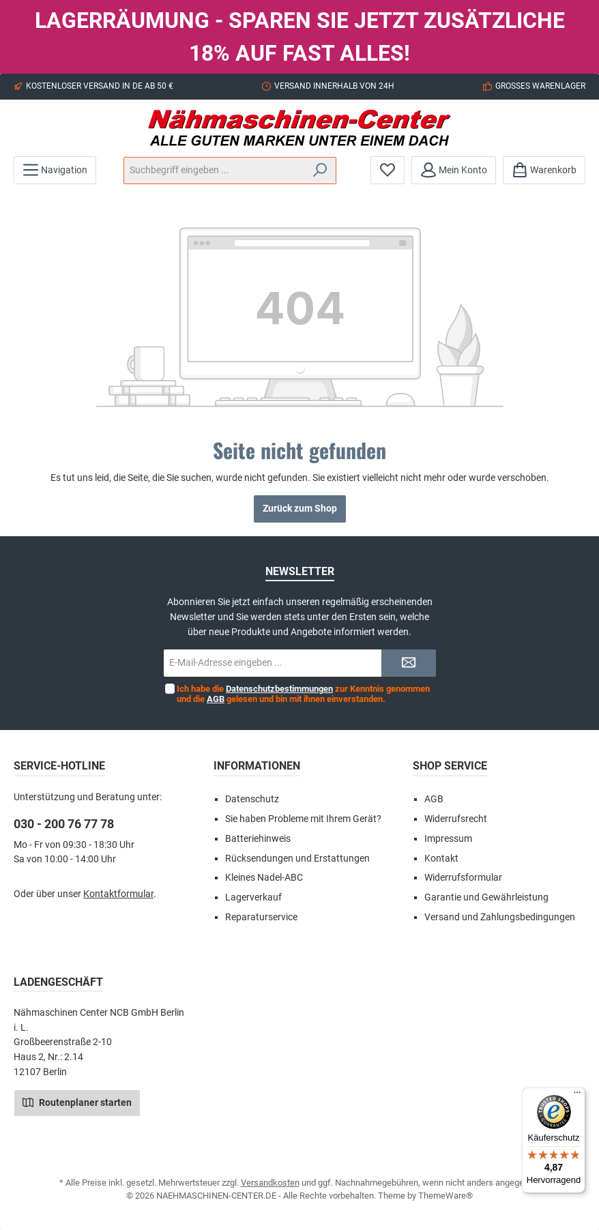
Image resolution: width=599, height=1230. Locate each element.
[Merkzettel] (387, 170)
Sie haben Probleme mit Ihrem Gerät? (303, 819)
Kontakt (441, 858)
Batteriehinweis (258, 839)
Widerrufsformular (463, 877)
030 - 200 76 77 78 (64, 824)
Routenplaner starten (77, 1102)
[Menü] (55, 170)
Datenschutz (252, 799)
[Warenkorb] (544, 170)
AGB (215, 699)
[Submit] (408, 663)
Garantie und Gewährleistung (486, 897)
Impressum (448, 839)
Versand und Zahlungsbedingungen (499, 917)
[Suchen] (320, 170)
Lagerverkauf (253, 897)
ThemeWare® (445, 1195)
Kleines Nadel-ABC (264, 877)
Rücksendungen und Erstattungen (297, 858)
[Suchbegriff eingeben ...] (214, 170)
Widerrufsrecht (455, 819)
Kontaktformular (118, 894)
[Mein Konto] (453, 170)
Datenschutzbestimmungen (279, 689)
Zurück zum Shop (300, 508)
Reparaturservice (261, 917)
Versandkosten (270, 1182)
